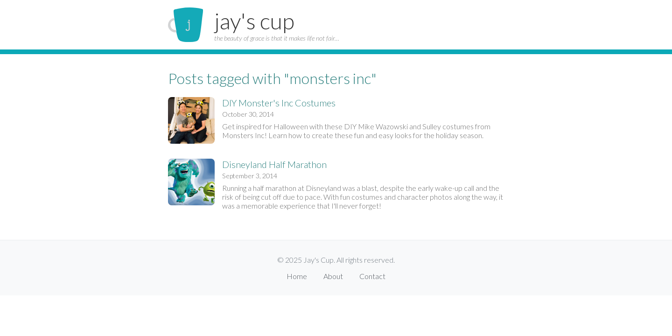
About (333, 276)
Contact (372, 276)
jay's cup (254, 20)
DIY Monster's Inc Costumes (279, 102)
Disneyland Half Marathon (274, 164)
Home (297, 276)
